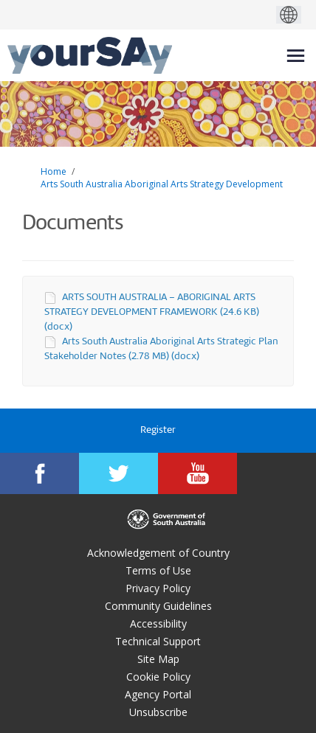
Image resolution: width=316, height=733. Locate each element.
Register (158, 430)
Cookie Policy (158, 677)
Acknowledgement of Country (158, 553)
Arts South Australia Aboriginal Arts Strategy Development (162, 184)
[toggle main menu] (296, 56)
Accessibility (158, 623)
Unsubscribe (158, 712)
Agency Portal (158, 694)
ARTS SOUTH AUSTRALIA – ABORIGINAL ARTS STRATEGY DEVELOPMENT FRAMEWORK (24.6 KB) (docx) (151, 312)
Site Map (158, 659)
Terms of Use (158, 570)
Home (53, 171)
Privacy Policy (158, 588)
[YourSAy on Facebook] (39, 473)
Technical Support (158, 641)
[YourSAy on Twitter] (118, 473)
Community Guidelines (158, 606)
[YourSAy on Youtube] (197, 473)
